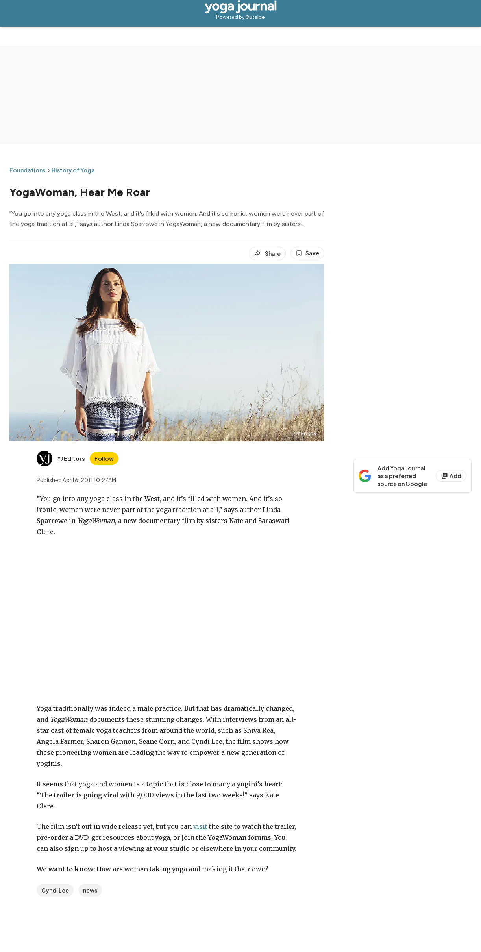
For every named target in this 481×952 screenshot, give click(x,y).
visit (200, 826)
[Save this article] (307, 253)
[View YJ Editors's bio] (61, 458)
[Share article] (267, 253)
